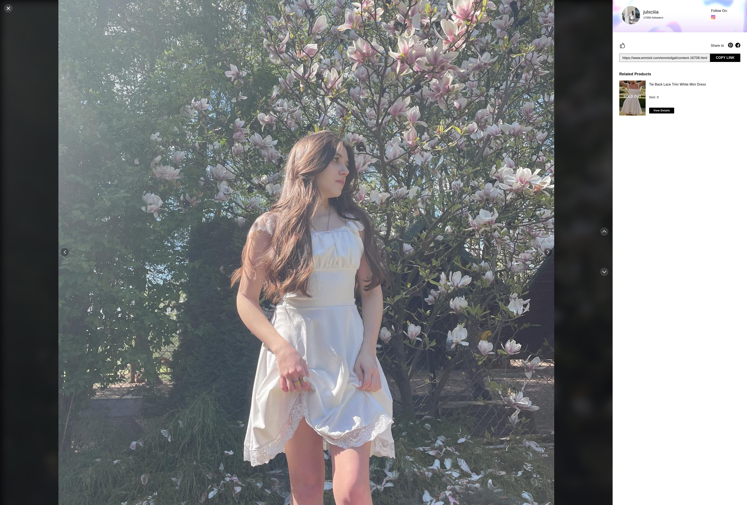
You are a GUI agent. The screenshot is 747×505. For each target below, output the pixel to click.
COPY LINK (725, 57)
